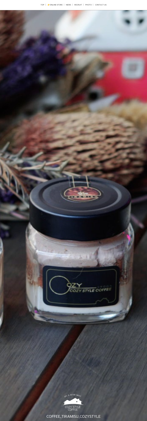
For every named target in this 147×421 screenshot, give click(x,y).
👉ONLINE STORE (55, 5)
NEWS (68, 5)
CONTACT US (100, 5)
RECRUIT (78, 5)
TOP (42, 5)
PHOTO (88, 5)
